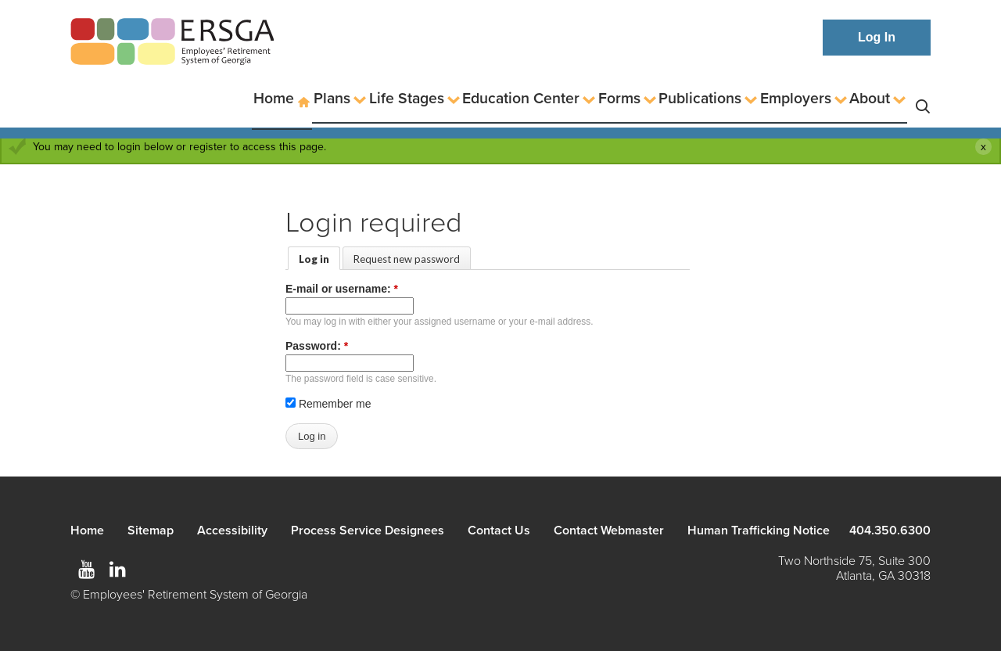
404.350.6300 (890, 530)
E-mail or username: (341, 288)
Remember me (328, 403)
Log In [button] (876, 37)
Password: (316, 346)
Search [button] (922, 99)
